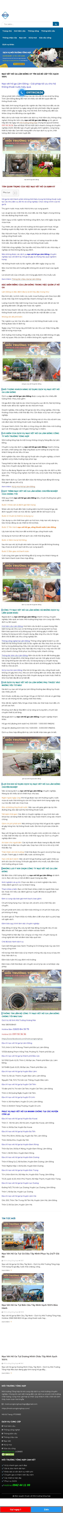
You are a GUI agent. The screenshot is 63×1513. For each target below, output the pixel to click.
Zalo (46, 1509)
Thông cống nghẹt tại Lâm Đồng (16, 641)
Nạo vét (22, 38)
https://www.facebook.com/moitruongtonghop (22, 1039)
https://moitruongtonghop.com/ (16, 1408)
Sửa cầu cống (45, 38)
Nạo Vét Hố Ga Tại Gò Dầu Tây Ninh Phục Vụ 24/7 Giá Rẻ (30, 1255)
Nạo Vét (7, 1441)
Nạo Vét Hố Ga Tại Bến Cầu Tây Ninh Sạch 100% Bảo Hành (30, 1306)
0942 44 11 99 (21, 1485)
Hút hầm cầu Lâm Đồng (12, 626)
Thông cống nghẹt (12, 1430)
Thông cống (33, 31)
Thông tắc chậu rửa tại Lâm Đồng (26, 279)
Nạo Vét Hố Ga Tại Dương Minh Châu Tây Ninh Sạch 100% (29, 1358)
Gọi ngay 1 (15, 1509)
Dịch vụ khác (8, 44)
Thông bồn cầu (48, 31)
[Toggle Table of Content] (13, 193)
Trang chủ (7, 31)
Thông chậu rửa (9, 38)
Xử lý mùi (33, 38)
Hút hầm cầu (19, 31)
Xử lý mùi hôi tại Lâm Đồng (23, 486)
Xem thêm (7, 1270)
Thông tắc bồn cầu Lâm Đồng (15, 655)
